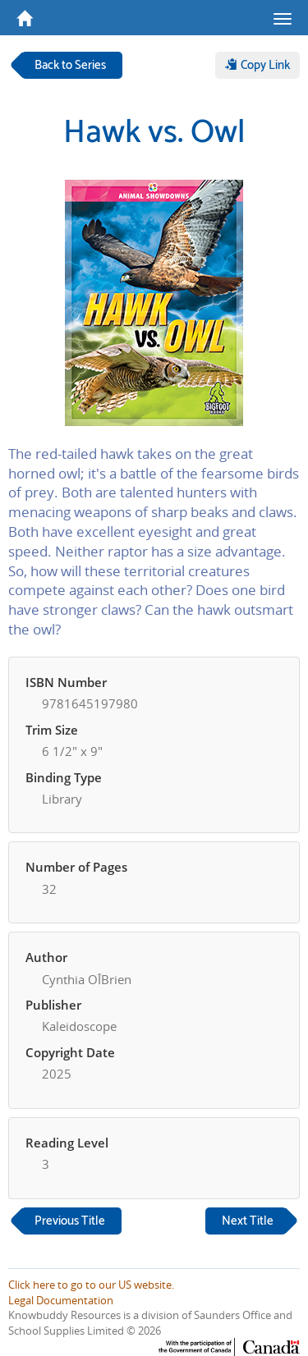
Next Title (248, 1221)
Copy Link (257, 65)
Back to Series (70, 65)
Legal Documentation (60, 1300)
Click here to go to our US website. (91, 1284)
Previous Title (69, 1221)
